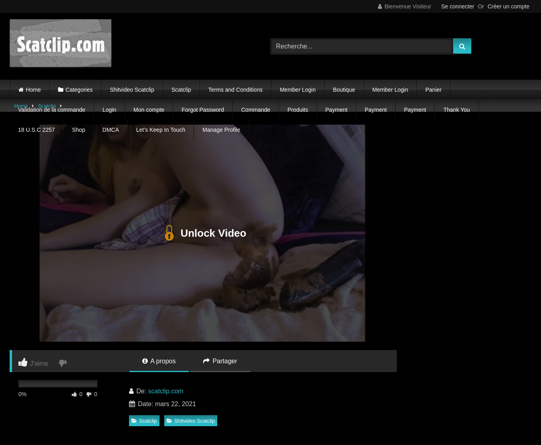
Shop (78, 130)
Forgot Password (203, 110)
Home (33, 90)
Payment (336, 110)
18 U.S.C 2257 (36, 130)
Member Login (298, 90)
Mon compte (148, 110)
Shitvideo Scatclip (132, 90)
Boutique (344, 90)
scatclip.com (166, 391)
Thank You (456, 110)
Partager (220, 361)
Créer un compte (508, 6)
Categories (79, 90)
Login (109, 110)
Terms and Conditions (235, 90)
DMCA (111, 130)
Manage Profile (221, 130)
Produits (297, 110)
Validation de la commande (51, 110)
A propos (159, 361)
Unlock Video (203, 233)
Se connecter (457, 6)
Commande (255, 110)
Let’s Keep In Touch (160, 130)
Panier (433, 90)
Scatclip (181, 90)
